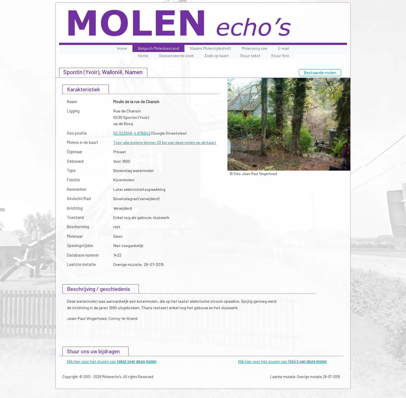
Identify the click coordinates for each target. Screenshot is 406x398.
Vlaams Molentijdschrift (210, 48)
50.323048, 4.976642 (131, 133)
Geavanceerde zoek (176, 55)
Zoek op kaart (216, 55)
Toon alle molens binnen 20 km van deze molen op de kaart (164, 142)
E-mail (283, 48)
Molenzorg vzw (254, 48)
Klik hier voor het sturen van (111, 361)
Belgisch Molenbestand (158, 48)
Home (122, 48)
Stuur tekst (250, 55)
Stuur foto (280, 55)
